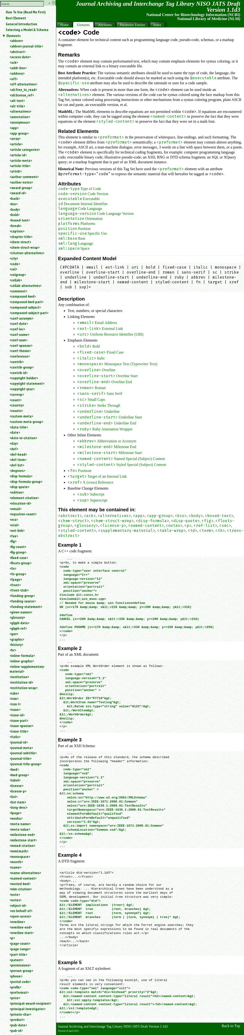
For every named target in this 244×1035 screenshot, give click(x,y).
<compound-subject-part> (29, 312)
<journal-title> (20, 758)
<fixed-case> (19, 557)
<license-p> (18, 791)
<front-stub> (19, 590)
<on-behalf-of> (21, 910)
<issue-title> (19, 731)
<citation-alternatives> (27, 252)
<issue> (15, 709)
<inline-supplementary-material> (27, 669)
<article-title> (20, 165)
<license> (16, 785)
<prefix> (15, 987)
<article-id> (18, 155)
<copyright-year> (22, 388)
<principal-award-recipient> (30, 1003)
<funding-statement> (26, 606)
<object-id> (18, 905)
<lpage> (15, 812)
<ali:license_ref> (22, 95)
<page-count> (20, 943)
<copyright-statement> (27, 383)
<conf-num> (18, 340)
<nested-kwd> (20, 883)
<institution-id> (21, 682)
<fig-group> (18, 552)
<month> (16, 861)
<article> (16, 144)
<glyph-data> (19, 622)
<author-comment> (24, 176)
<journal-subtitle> (23, 752)
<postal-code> (20, 981)
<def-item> (18, 459)
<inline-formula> (22, 655)
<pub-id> (16, 1030)
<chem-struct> (20, 241)
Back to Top (231, 1026)
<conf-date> (19, 323)
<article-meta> (21, 160)
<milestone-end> (22, 834)
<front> (15, 584)
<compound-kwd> (23, 296)
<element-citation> (24, 497)
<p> (12, 937)
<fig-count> (18, 546)
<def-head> (18, 454)
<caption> (17, 231)
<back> (15, 198)
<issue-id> (17, 715)
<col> (13, 269)
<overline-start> (22, 932)
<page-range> (20, 948)
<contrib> (17, 361)
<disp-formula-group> (26, 481)
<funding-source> (23, 601)
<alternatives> (20, 111)
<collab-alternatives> (25, 285)
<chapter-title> (21, 236)
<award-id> (18, 192)
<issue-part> (19, 720)
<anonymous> (20, 122)
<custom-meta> (21, 416)
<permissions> (20, 965)
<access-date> (20, 56)
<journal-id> (19, 742)
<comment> (18, 291)
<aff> (14, 78)
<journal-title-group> (25, 763)
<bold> (15, 214)
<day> (14, 443)
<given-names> (21, 612)
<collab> (16, 280)
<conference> (20, 356)
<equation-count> (23, 514)
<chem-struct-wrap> (25, 247)
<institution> (19, 676)
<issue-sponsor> (21, 725)
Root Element (16, 18)
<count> (15, 399)
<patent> (16, 959)
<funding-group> (22, 595)
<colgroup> (18, 274)
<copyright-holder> (24, 377)
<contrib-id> (19, 372)
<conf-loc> (17, 329)
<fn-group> (18, 573)
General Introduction (21, 23)
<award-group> (21, 187)
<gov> (14, 633)
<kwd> (14, 769)
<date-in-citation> (23, 437)
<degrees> (17, 470)
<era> (14, 519)
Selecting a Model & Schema (27, 29)
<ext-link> (17, 530)
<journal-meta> (21, 747)
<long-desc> (18, 807)
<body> (15, 209)
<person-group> (21, 970)
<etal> (14, 525)
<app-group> (19, 133)
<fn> (13, 568)
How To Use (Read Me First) (26, 12)
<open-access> (20, 916)
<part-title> (18, 954)
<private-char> (20, 1014)
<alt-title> (17, 106)
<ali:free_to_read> (23, 89)
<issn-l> (15, 704)
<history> (16, 644)
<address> (17, 73)
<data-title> (19, 427)
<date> (15, 432)
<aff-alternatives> (23, 84)
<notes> (15, 900)
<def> (14, 448)
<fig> (13, 541)
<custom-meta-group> (26, 421)
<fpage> (16, 579)
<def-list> (17, 465)
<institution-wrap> (24, 687)
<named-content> (23, 878)
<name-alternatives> (25, 872)
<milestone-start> (23, 840)
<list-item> (18, 802)
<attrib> (16, 171)
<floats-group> (20, 562)
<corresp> (17, 394)
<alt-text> (17, 100)
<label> (15, 780)
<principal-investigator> (28, 1008)
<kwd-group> (19, 774)
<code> (15, 263)
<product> (17, 1019)
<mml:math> (19, 851)
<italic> (15, 736)
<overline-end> (21, 927)
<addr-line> (18, 67)
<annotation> (20, 116)
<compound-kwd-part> (26, 301)
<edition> (17, 492)
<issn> (14, 698)
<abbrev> (16, 40)
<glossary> (17, 617)
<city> (14, 258)
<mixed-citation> (22, 845)
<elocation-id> (20, 503)
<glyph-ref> (18, 628)
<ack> (14, 62)
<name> (15, 867)
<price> (15, 997)
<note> (15, 894)
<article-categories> (25, 149)
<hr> (13, 650)
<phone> (16, 976)
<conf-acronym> (21, 318)
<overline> (17, 921)
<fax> (14, 535)
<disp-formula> (21, 476)
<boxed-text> (20, 220)
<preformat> (19, 992)
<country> (17, 405)
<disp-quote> (19, 486)
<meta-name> (20, 823)
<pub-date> (18, 1025)
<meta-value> (20, 829)
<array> (15, 138)
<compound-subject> (25, 307)
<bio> (14, 203)
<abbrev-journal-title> (26, 46)
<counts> (16, 410)
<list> (14, 796)
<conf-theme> (20, 350)
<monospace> (20, 856)
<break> (15, 225)
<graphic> (17, 639)
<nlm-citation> (21, 889)
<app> (14, 127)
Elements (13, 35)
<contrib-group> (22, 367)
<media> (16, 818)
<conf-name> (19, 334)
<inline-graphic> (22, 661)
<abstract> (17, 51)
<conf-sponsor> (21, 345)
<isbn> (14, 693)
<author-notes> (21, 182)
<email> (15, 508)
